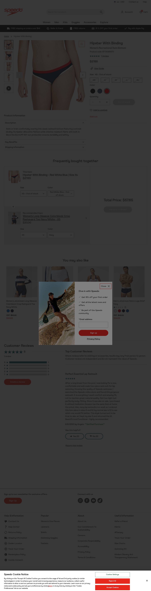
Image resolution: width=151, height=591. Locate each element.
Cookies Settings (112, 574)
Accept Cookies (112, 587)
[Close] (147, 580)
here (50, 586)
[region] (75, 581)
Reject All (112, 581)
